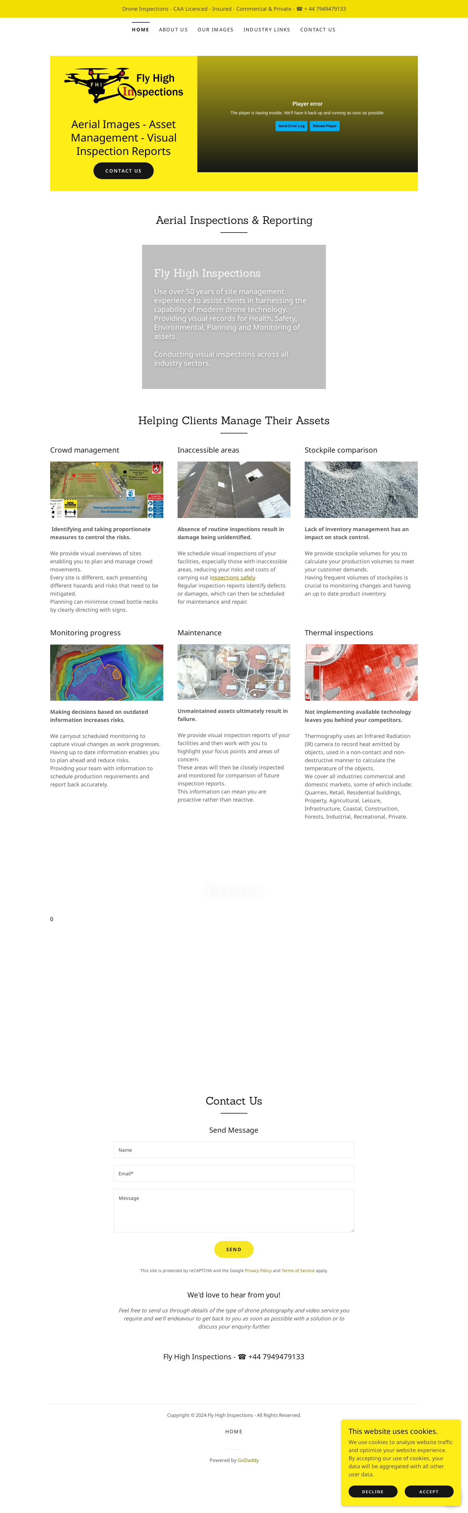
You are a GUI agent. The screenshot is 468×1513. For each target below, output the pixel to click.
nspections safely (233, 577)
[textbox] (234, 1150)
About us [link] (173, 29)
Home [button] (234, 1431)
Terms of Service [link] (298, 1270)
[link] (123, 89)
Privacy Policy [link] (258, 1270)
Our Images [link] (216, 29)
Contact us (123, 170)
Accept (429, 1491)
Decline (373, 1491)
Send (234, 1249)
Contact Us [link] (318, 29)
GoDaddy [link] (248, 1460)
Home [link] (140, 29)
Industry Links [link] (267, 29)
